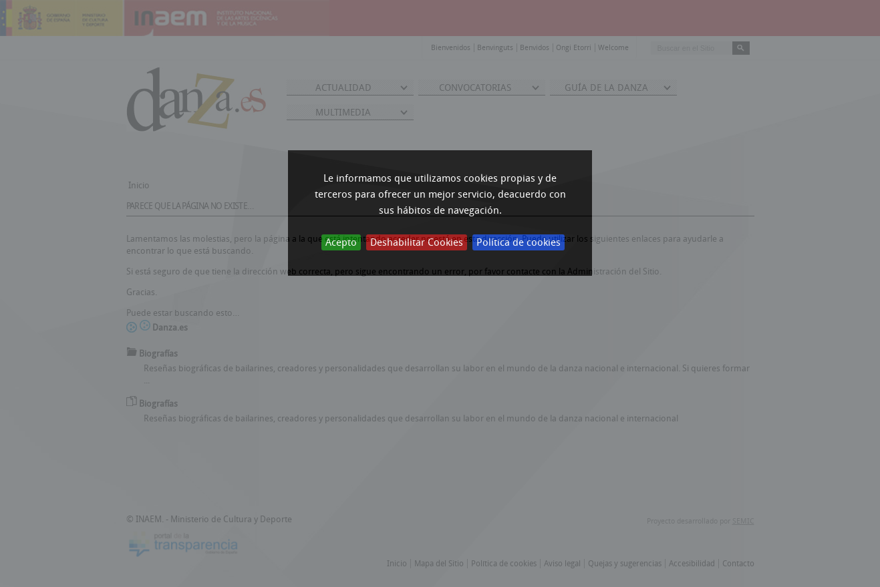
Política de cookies (518, 242)
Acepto (341, 242)
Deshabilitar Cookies (416, 242)
